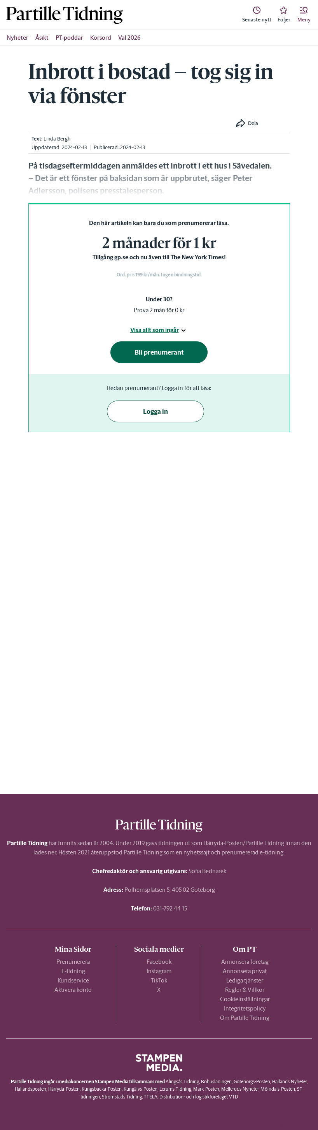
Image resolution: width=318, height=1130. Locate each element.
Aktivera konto (73, 989)
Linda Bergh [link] (57, 138)
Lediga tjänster (244, 980)
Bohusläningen (216, 1081)
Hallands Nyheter (289, 1081)
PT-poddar (69, 37)
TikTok (159, 980)
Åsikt (42, 37)
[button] (304, 14)
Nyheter (17, 37)
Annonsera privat (245, 971)
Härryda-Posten (64, 1089)
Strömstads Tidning (122, 1097)
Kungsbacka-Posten (102, 1089)
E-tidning (73, 971)
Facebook (159, 961)
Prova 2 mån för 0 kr (159, 310)
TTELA (150, 1097)
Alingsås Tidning (182, 1081)
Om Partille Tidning (244, 1017)
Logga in (155, 411)
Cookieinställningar (245, 999)
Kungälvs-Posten (140, 1089)
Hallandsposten (30, 1089)
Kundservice (73, 980)
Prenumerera (73, 961)
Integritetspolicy (245, 1008)
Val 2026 (129, 37)
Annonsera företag (245, 961)
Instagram (159, 971)
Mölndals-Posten (277, 1089)
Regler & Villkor (244, 989)
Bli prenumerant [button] (159, 352)
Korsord (100, 37)
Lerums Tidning (175, 1089)
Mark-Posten (206, 1089)
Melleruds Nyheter (240, 1089)
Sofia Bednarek (207, 871)
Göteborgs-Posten (252, 1081)
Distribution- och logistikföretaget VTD (198, 1097)
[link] (64, 15)
